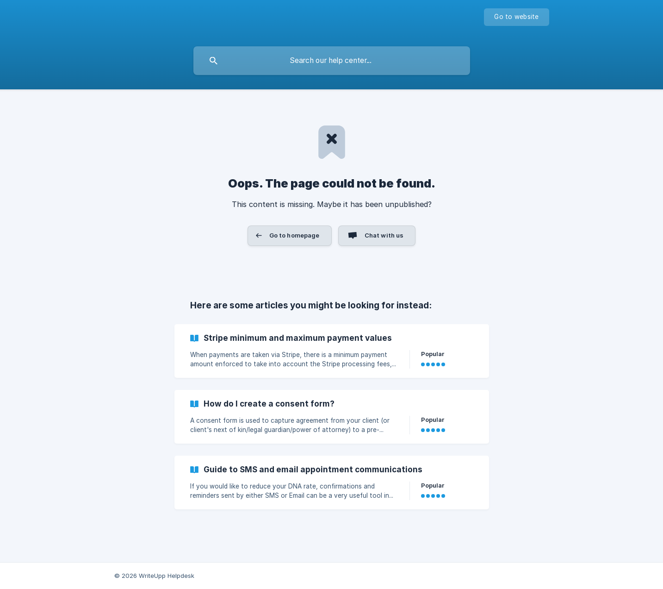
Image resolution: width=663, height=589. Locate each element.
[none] (516, 17)
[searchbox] (331, 60)
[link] (331, 351)
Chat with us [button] (384, 235)
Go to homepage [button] (294, 235)
